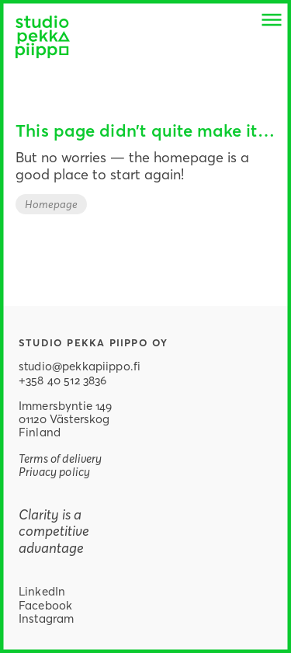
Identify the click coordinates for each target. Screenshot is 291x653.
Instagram (46, 618)
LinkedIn (42, 591)
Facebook (45, 605)
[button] (271, 19)
